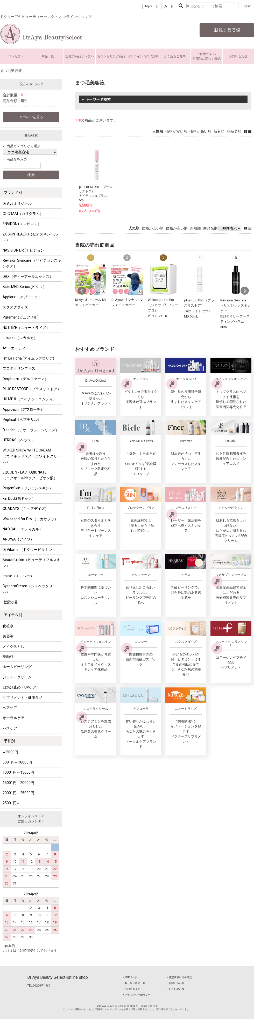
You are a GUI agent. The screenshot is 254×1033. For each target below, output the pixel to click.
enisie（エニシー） (18, 576)
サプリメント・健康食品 (23, 698)
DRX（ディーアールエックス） (28, 276)
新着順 (219, 131)
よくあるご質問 (175, 56)
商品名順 (234, 131)
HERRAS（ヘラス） (19, 440)
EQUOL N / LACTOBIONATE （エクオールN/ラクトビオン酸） (30, 475)
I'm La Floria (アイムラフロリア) (28, 358)
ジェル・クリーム (17, 677)
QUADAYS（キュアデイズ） (25, 509)
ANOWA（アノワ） (18, 539)
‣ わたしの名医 (175, 989)
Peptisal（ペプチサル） (22, 419)
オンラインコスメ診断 (143, 56)
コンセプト (16, 56)
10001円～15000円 (18, 772)
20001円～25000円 (18, 793)
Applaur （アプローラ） (22, 297)
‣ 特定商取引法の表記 (179, 977)
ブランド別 (13, 192)
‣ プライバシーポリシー (137, 994)
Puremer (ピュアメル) (21, 317)
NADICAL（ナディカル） (23, 529)
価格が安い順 (176, 131)
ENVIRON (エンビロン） (22, 224)
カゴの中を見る (31, 117)
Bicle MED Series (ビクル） (24, 287)
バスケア (10, 728)
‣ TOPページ (130, 977)
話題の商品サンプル (80, 56)
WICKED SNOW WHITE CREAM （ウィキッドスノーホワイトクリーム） (32, 456)
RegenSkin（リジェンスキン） (28, 488)
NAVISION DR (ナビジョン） (25, 250)
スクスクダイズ (15, 307)
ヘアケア (10, 708)
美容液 (8, 636)
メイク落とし (13, 646)
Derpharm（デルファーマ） (25, 379)
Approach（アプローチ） (23, 409)
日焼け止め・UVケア (19, 687)
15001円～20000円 (18, 783)
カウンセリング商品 (111, 56)
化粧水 (8, 626)
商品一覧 (47, 56)
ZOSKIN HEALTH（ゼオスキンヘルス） (30, 237)
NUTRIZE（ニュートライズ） (26, 328)
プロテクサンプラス (19, 368)
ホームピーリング (17, 667)
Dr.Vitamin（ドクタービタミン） (29, 550)
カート (168, 6)
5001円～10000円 (17, 762)
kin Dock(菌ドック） (19, 498)
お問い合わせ (238, 56)
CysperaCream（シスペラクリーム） (29, 589)
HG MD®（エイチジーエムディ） (30, 399)
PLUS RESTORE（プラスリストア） (32, 389)
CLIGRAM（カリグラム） (23, 214)
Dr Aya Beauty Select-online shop (57, 977)
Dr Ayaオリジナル (17, 203)
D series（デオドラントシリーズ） (31, 430)
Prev (82, 291)
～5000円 (10, 752)
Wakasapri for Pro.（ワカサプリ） (30, 519)
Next (245, 291)
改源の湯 (10, 602)
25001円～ (11, 803)
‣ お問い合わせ (175, 983)
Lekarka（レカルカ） (20, 338)
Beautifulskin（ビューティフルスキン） (31, 563)
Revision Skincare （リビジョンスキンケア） (32, 263)
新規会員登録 (227, 30)
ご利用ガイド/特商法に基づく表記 (207, 56)
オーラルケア (13, 718)
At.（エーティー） (18, 348)
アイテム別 (13, 615)
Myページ (152, 6)
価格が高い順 (200, 131)
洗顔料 (8, 656)
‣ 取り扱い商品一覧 (134, 983)
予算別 (9, 741)
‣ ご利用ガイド (131, 989)
